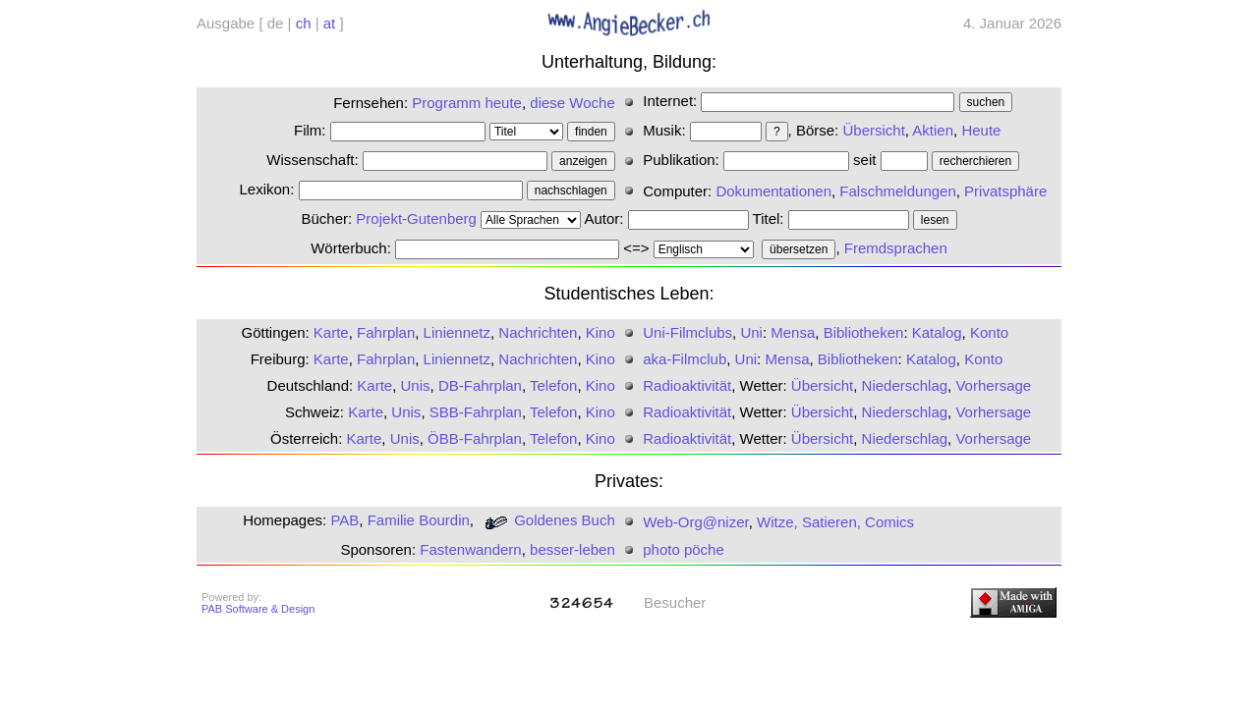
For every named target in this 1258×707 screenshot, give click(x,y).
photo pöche (683, 549)
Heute (981, 130)
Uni (751, 332)
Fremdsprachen (895, 248)
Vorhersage (993, 385)
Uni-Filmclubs (687, 332)
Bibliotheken (864, 332)
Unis (415, 385)
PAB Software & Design (257, 609)
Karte (331, 332)
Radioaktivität (687, 385)
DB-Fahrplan (480, 385)
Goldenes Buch (546, 520)
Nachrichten (537, 332)
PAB (344, 520)
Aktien (932, 130)
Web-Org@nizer (695, 522)
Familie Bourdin (419, 520)
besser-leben (572, 549)
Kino (600, 332)
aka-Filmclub (684, 359)
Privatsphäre (1005, 191)
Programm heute (467, 102)
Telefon (553, 385)
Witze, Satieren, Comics (835, 522)
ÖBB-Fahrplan (475, 438)
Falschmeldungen (897, 191)
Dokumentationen (773, 191)
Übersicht (873, 130)
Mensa (793, 332)
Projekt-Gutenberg (416, 218)
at (329, 23)
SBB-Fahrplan (475, 412)
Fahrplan (386, 332)
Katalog (937, 332)
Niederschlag (905, 385)
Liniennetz (457, 332)
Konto (989, 332)
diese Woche (572, 102)
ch (304, 23)
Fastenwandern (470, 549)
